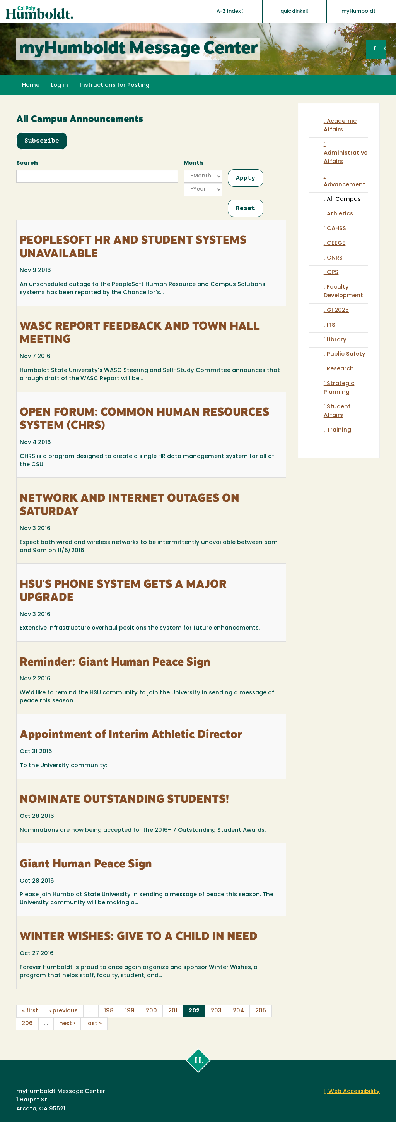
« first (30, 1011)
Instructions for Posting (115, 85)
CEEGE (336, 243)
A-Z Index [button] (230, 11)
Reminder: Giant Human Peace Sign (115, 662)
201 (173, 1011)
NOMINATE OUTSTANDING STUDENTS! (124, 800)
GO (385, 49)
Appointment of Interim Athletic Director (131, 735)
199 (130, 1011)
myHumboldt (358, 11)
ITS (331, 325)
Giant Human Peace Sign (86, 864)
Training (339, 430)
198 (109, 1011)
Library (336, 340)
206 (27, 1024)
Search (27, 163)
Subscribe (41, 140)
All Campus (344, 199)
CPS (332, 272)
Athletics (340, 214)
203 (216, 1011)
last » (94, 1024)
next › (67, 1024)
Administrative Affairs (345, 157)
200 (151, 1011)
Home (30, 85)
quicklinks (294, 11)
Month (193, 163)
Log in (59, 85)
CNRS (335, 258)
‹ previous (64, 1011)
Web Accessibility (352, 1091)
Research (340, 369)
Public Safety (346, 354)
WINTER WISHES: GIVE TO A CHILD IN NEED (139, 937)
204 (238, 1011)
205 (260, 1011)
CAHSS (336, 229)
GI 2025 (338, 310)
